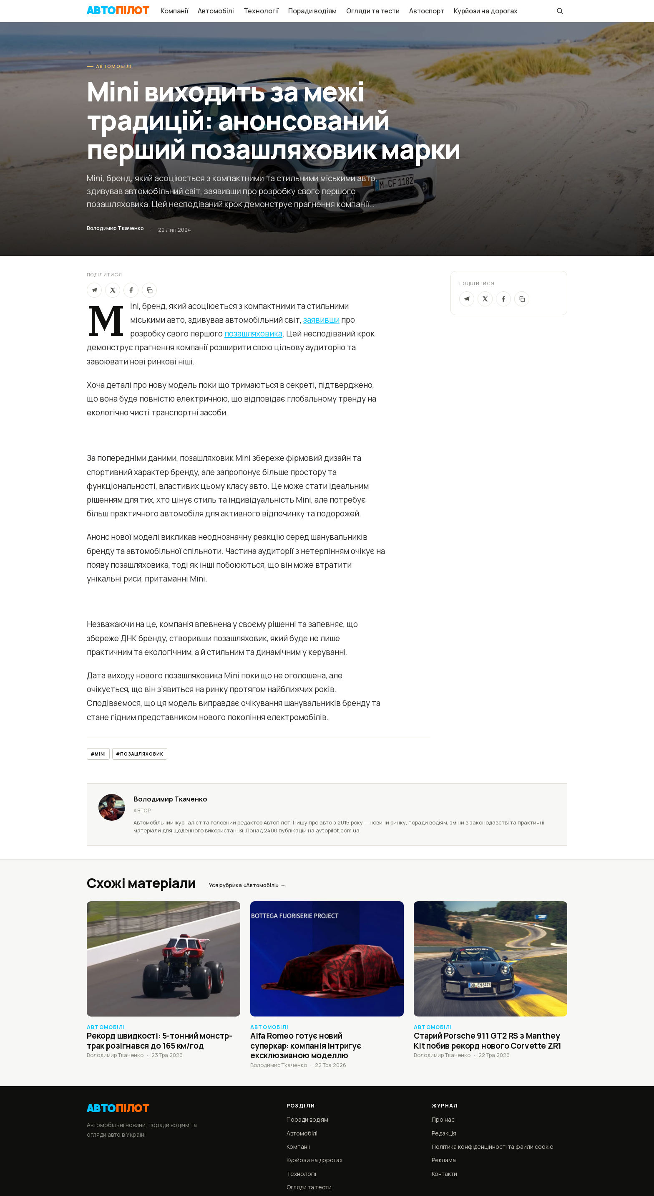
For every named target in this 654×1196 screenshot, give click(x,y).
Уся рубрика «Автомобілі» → (247, 885)
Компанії (174, 10)
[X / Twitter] (485, 298)
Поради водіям (312, 10)
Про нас (443, 1119)
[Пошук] (559, 10)
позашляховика (253, 333)
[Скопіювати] (149, 290)
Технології (261, 10)
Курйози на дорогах (486, 10)
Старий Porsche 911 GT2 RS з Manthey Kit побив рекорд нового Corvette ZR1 (487, 1040)
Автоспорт (426, 10)
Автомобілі (216, 10)
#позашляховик (140, 754)
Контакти (444, 1174)
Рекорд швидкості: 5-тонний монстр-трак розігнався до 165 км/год (159, 1040)
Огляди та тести (373, 10)
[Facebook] (130, 290)
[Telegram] (94, 290)
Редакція (444, 1133)
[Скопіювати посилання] (521, 298)
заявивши (321, 319)
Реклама (444, 1160)
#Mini (98, 754)
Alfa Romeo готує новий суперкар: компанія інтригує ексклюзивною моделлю (305, 1045)
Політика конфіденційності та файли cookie (492, 1146)
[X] (112, 290)
